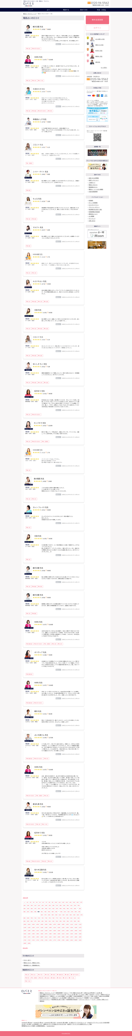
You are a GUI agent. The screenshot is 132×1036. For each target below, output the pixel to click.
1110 (71, 924)
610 (60, 915)
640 (71, 915)
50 (40, 902)
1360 (58, 930)
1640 (58, 937)
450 (64, 908)
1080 (58, 924)
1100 (67, 924)
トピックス (86, 996)
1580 (33, 937)
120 (63, 902)
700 (32, 918)
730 (42, 918)
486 (24, 912)
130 (67, 902)
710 (35, 918)
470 (71, 908)
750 (50, 918)
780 (60, 918)
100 (56, 902)
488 (32, 912)
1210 (54, 927)
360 (32, 908)
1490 (54, 934)
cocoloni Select (50, 1026)
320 (75, 905)
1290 (29, 930)
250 (50, 905)
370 (35, 908)
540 (76, 912)
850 (28, 921)
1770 (54, 940)
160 (77, 902)
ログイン (97, 28)
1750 (46, 940)
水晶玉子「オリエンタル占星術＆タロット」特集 (79, 1024)
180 (24, 905)
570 (45, 915)
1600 (41, 937)
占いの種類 (69, 996)
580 (49, 915)
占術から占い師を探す (89, 993)
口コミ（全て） (27, 960)
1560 (24, 937)
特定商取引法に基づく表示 (95, 209)
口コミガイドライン (94, 205)
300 (68, 905)
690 (28, 918)
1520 (67, 934)
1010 (29, 924)
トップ (30, 10)
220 (39, 905)
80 (49, 902)
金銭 (47, 301)
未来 (35, 80)
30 (33, 902)
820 (75, 918)
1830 (80, 940)
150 (74, 902)
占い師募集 (91, 216)
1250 (71, 927)
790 (64, 918)
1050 (46, 924)
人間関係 (30, 163)
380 (39, 908)
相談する (66, 10)
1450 (37, 934)
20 (30, 902)
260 (53, 905)
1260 (76, 927)
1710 (29, 940)
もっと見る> (104, 67)
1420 (24, 934)
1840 (24, 943)
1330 (46, 930)
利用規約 (91, 200)
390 (42, 908)
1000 (24, 924)
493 (49, 912)
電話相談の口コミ (93, 187)
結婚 (29, 190)
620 (63, 915)
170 (81, 902)
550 (79, 912)
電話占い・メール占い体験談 (96, 189)
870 (35, 921)
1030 (37, 924)
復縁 (35, 111)
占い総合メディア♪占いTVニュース (77, 1022)
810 (71, 918)
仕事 (35, 273)
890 (42, 921)
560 (42, 915)
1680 (76, 937)
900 (46, 921)
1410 (80, 930)
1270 (80, 927)
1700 (24, 940)
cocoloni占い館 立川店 (50, 1022)
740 (46, 918)
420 (53, 908)
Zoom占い (92, 994)
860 (32, 921)
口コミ (97, 994)
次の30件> (25, 948)
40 (36, 902)
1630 (54, 937)
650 (74, 915)
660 (78, 915)
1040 (41, 924)
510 (65, 912)
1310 (37, 930)
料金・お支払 (101, 10)
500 (61, 912)
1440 (33, 934)
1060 (50, 924)
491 (42, 912)
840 (24, 921)
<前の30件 (25, 898)
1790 (63, 940)
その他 (41, 80)
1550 (80, 934)
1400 (76, 930)
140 (70, 902)
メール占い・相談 (83, 994)
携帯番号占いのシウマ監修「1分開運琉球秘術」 (34, 1026)
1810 (71, 940)
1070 (54, 924)
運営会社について (93, 214)
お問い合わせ (92, 221)
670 (81, 915)
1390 (71, 930)
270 (57, 905)
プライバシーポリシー (94, 207)
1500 (58, 934)
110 (59, 902)
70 (46, 902)
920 (53, 921)
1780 (58, 940)
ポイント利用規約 (93, 203)
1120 (76, 924)
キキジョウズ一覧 (61, 994)
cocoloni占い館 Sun (38, 1022)
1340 (50, 930)
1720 (33, 940)
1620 (50, 937)
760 (53, 918)
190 (28, 905)
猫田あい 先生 (98, 56)
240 (46, 905)
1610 (46, 937)
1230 (63, 927)
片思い (41, 974)
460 (68, 908)
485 (80, 908)
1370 (63, 930)
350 (28, 908)
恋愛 (29, 48)
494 (53, 912)
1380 (67, 930)
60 (43, 902)
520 (68, 912)
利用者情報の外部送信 (94, 212)
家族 (41, 586)
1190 (46, 927)
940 (60, 921)
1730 (37, 940)
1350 (54, 930)
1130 (80, 924)
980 (75, 921)
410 (50, 908)
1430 (29, 934)
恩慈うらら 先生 (99, 45)
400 (46, 908)
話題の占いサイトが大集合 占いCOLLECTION (54, 1024)
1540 (76, 934)
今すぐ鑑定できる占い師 (76, 993)
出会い (34, 974)
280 (60, 905)
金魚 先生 (97, 62)
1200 (50, 927)
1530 (71, 934)
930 (57, 921)
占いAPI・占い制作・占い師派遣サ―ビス (32, 1024)
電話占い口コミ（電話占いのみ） (32, 963)
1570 (29, 937)
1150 (29, 927)
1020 (33, 924)
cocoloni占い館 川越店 (62, 1022)
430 (57, 908)
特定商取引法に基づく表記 (58, 999)
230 (42, 905)
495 (56, 912)
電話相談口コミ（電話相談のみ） (32, 965)
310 (71, 905)
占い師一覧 (99, 993)
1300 (33, 930)
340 (24, 908)
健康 (35, 586)
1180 (41, 927)
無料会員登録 (97, 19)
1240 (67, 927)
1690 (80, 937)
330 (78, 905)
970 (71, 921)
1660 (67, 937)
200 (32, 905)
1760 (50, 940)
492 (45, 912)
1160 (33, 927)
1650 (63, 937)
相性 (51, 111)
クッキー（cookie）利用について (100, 999)
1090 (63, 924)
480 (75, 908)
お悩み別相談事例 (93, 191)
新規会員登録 (59, 993)
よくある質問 (63, 998)
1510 (63, 934)
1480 (50, 934)
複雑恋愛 (30, 644)
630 (67, 915)
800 (68, 918)
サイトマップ (92, 218)
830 (78, 918)
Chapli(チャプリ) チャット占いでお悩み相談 (98, 1022)
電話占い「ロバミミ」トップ (29, 14)
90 (52, 902)
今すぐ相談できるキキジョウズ (47, 994)
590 (53, 915)
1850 (29, 943)
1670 (71, 937)
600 (56, 915)
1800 (67, 940)
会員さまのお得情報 (94, 178)
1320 (41, 930)
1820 (76, 940)
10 (27, 902)
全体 (29, 80)
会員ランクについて (94, 180)
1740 (41, 940)
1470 (46, 934)
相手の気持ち (37, 48)
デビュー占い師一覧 (72, 994)
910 (50, 921)
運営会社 (42, 1001)
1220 (58, 927)
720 (39, 918)
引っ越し (73, 978)
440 (60, 908)
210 (35, 905)
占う (48, 10)
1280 (24, 930)
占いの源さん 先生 (100, 39)
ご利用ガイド (92, 182)
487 (28, 912)
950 (64, 921)
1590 (37, 937)
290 (64, 905)
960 (68, 921)
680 (24, 918)
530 (72, 912)
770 (57, 918)
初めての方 (83, 10)
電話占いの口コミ (93, 185)
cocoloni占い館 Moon (27, 1022)
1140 (24, 927)
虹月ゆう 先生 (98, 50)
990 (78, 921)
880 (39, 921)
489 (35, 912)
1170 (37, 927)
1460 (41, 934)
